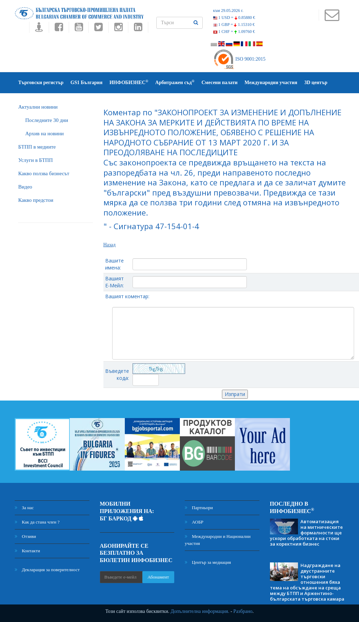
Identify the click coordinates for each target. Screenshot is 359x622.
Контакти (27, 550)
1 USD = (234, 17)
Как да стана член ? (37, 522)
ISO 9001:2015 (239, 59)
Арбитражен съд (175, 82)
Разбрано (242, 611)
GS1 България (86, 82)
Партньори (199, 507)
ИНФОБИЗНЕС (128, 82)
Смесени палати (220, 82)
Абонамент (158, 577)
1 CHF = (234, 31)
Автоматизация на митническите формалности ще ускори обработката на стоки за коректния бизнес (306, 532)
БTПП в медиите (37, 147)
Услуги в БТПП (35, 160)
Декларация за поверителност (47, 569)
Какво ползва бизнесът (43, 173)
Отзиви (25, 536)
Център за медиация (208, 562)
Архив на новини (44, 133)
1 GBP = (234, 24)
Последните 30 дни (46, 120)
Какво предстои (35, 200)
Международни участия (271, 82)
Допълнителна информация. (199, 611)
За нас (24, 507)
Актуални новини (37, 107)
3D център (315, 82)
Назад (109, 244)
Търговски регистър (40, 82)
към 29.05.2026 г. (228, 10)
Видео (25, 187)
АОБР (194, 522)
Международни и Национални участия (218, 540)
